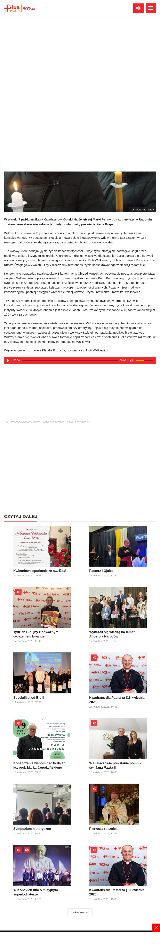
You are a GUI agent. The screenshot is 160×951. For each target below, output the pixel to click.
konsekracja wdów (53, 421)
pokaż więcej (80, 912)
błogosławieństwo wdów (25, 421)
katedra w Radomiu (78, 421)
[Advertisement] (80, 393)
